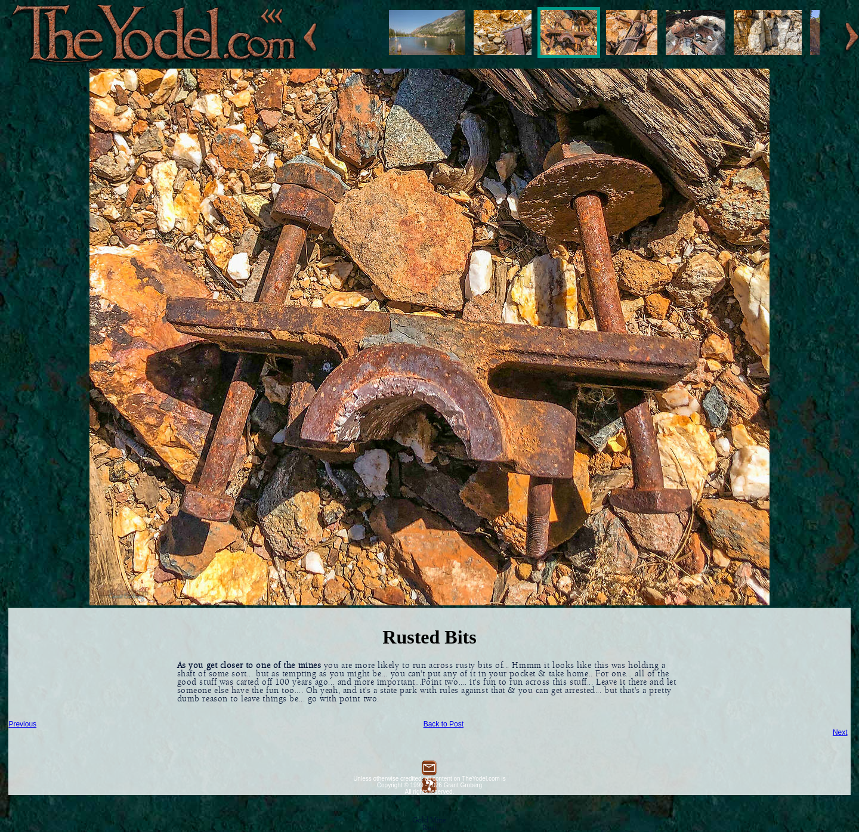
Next (840, 732)
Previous (22, 724)
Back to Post (444, 724)
